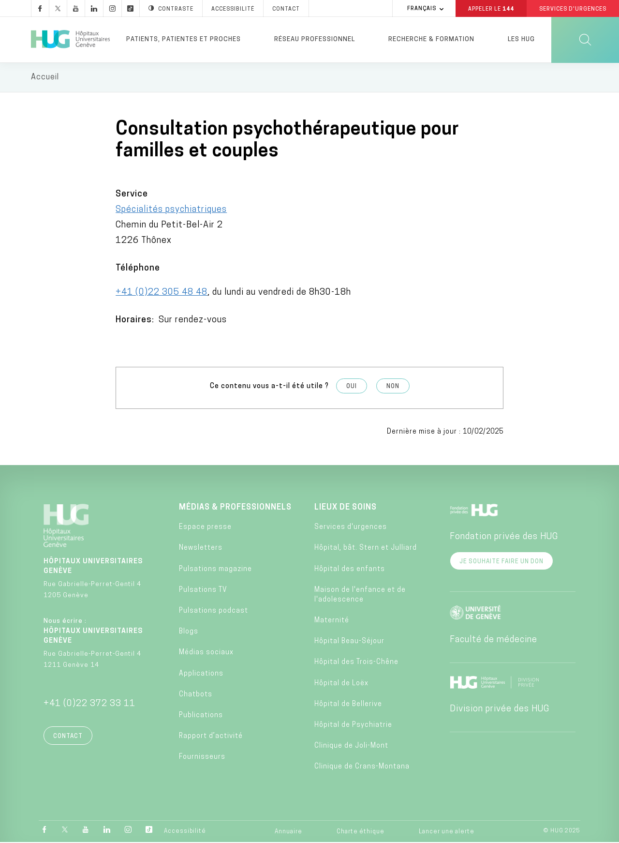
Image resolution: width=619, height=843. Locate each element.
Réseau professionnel (314, 39)
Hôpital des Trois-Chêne (356, 662)
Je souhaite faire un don (501, 562)
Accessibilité (185, 832)
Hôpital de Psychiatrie (353, 725)
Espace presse (205, 527)
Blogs (188, 632)
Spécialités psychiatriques (171, 209)
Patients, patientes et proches (183, 39)
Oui (351, 387)
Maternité (331, 620)
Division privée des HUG (499, 709)
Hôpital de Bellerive (348, 704)
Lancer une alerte (446, 832)
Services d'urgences (350, 527)
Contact (68, 736)
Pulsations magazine (215, 569)
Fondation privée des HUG (504, 537)
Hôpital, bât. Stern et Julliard (365, 548)
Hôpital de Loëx (341, 683)
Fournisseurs (202, 757)
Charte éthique (360, 832)
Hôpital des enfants (349, 569)
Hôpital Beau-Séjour (349, 642)
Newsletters (200, 548)
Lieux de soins (345, 508)
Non (392, 387)
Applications (201, 673)
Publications (201, 715)
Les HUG (521, 39)
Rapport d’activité (211, 736)
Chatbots (195, 694)
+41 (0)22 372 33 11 (89, 703)
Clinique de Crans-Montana (362, 767)
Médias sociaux (206, 653)
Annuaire (288, 832)
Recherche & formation (431, 39)
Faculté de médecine (493, 640)
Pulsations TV (203, 590)
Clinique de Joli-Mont (351, 746)
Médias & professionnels (235, 508)
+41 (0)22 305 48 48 (161, 292)
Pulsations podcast (213, 611)
